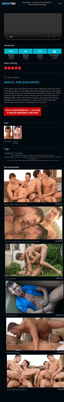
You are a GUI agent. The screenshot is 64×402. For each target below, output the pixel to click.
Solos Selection (45, 2)
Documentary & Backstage (37, 4)
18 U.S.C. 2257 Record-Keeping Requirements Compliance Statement (28, 160)
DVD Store (24, 155)
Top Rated (35, 2)
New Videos (26, 2)
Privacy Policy (54, 160)
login (60, 3)
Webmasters (41, 155)
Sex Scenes (18, 153)
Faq (12, 155)
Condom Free (9, 153)
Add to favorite (13, 77)
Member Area (50, 155)
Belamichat (32, 155)
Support (17, 155)
